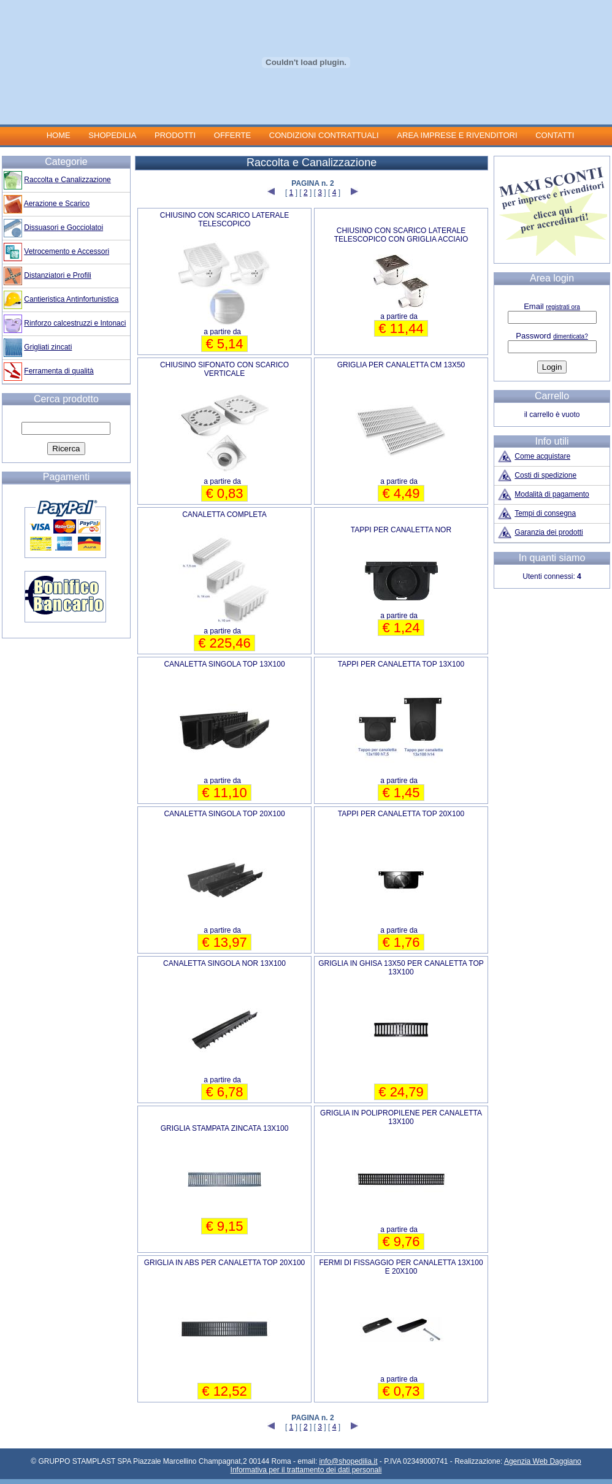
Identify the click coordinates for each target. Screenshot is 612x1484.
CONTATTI (554, 135)
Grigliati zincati (48, 347)
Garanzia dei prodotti (548, 532)
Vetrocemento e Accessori (66, 251)
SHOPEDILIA (112, 135)
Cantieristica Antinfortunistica (71, 299)
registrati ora (563, 307)
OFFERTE (232, 135)
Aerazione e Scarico (57, 203)
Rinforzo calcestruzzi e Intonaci (75, 323)
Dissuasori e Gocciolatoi (63, 227)
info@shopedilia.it (348, 1461)
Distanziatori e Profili (57, 275)
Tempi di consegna (545, 513)
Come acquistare (542, 456)
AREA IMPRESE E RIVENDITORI (457, 135)
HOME (59, 135)
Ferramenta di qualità (58, 371)
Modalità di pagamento (551, 494)
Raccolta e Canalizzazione (67, 179)
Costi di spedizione (545, 475)
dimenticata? (570, 336)
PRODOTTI (175, 135)
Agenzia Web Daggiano (542, 1461)
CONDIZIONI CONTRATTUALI (325, 135)
